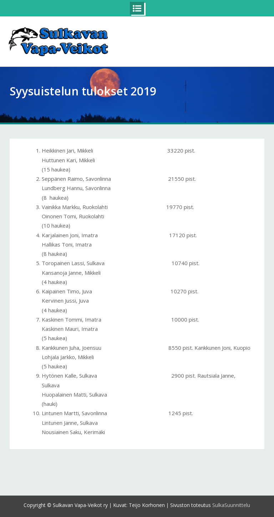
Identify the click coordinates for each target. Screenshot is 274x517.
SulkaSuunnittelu (231, 505)
